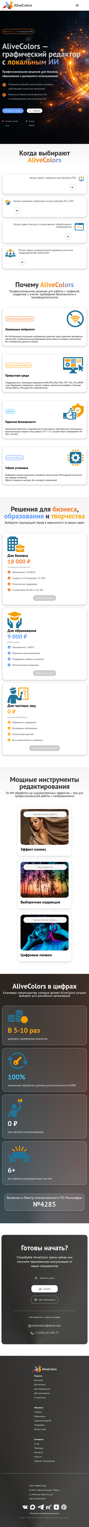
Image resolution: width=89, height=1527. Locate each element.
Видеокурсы (39, 1416)
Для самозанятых (42, 1393)
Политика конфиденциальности (44, 1513)
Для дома (38, 1380)
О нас (36, 1443)
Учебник (38, 1412)
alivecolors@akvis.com (44, 1326)
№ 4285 (47, 431)
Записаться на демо (45, 598)
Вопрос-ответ (40, 1429)
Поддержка (39, 1425)
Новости (38, 1456)
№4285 (10, 411)
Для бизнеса (39, 1384)
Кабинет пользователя (44, 1461)
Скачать (34, 110)
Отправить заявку (13, 110)
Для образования (44, 1299)
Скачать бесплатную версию (44, 748)
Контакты (38, 1452)
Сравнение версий (42, 1420)
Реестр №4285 (32, 123)
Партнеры (38, 1448)
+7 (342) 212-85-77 (45, 1333)
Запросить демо (44, 1277)
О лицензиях (40, 1397)
